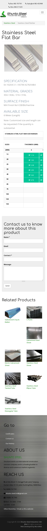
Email (6, 246)
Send (7, 286)
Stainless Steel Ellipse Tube (32, 387)
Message (7, 264)
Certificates (10, 434)
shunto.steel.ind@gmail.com (16, 493)
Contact (8, 255)
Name (7, 237)
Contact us (10, 438)
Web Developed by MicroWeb (31, 526)
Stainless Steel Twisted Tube (10, 387)
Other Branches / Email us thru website (18, 509)
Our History (10, 443)
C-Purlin (29, 320)
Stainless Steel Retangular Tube (11, 409)
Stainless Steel (9, 23)
